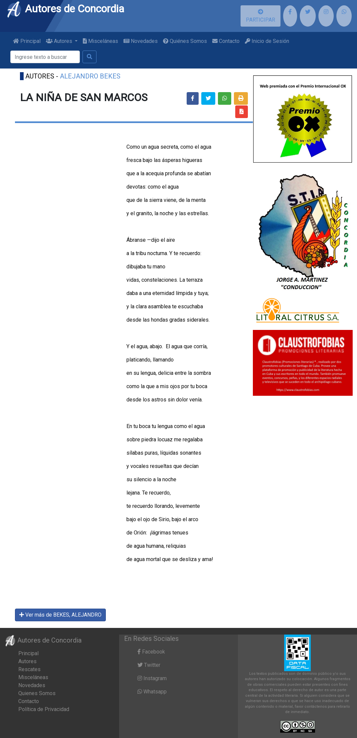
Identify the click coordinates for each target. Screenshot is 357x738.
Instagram (152, 678)
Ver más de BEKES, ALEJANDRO (60, 615)
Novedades (140, 41)
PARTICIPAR (260, 16)
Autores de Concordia (65, 8)
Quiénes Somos (185, 41)
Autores (27, 661)
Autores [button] (60, 41)
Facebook (151, 652)
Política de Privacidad (43, 709)
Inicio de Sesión (267, 41)
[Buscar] (45, 57)
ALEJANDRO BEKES (90, 76)
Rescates (29, 669)
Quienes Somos (37, 693)
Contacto (226, 41)
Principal (27, 41)
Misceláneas (100, 41)
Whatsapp (152, 691)
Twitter (148, 665)
